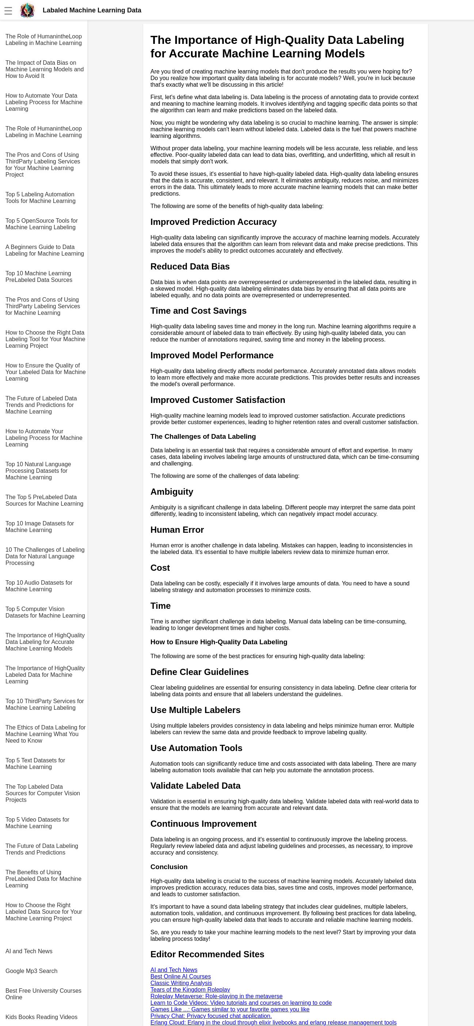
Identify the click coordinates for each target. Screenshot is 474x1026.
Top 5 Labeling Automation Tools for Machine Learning (40, 197)
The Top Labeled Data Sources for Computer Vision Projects (42, 793)
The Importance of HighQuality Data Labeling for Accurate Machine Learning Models (45, 642)
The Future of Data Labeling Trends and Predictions (41, 849)
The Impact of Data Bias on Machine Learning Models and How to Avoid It (44, 69)
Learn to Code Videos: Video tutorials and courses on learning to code (241, 1003)
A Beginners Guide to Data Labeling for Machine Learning (44, 250)
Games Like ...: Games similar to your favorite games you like (230, 1009)
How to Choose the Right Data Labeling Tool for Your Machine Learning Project (45, 339)
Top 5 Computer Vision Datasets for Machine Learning (45, 612)
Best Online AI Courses (180, 976)
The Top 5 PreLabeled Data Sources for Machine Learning (44, 500)
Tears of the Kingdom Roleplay (190, 990)
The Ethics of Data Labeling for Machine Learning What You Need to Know (45, 734)
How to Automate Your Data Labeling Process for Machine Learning (44, 102)
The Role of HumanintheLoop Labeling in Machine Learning (43, 39)
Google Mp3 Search (31, 971)
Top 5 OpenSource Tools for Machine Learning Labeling (41, 224)
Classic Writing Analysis (181, 983)
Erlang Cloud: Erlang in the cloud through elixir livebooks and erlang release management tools (273, 1022)
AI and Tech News (29, 951)
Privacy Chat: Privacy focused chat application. (211, 1016)
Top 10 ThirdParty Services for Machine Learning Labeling (44, 704)
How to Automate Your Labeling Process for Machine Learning (44, 438)
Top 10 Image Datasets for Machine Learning (39, 526)
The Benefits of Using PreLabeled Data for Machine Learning (43, 879)
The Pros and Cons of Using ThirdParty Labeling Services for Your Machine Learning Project (42, 165)
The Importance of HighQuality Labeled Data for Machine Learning (45, 674)
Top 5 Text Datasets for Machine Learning (35, 763)
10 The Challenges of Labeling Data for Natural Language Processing (45, 556)
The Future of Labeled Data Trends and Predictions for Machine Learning (41, 405)
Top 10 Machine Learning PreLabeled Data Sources (38, 276)
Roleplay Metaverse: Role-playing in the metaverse (216, 996)
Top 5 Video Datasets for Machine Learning (37, 822)
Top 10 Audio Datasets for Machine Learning (38, 586)
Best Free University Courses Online (43, 994)
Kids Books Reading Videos (41, 1017)
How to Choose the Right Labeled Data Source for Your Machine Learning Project (43, 911)
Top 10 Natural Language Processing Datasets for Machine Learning (38, 470)
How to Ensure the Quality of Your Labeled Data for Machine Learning (45, 372)
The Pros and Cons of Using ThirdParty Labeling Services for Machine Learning (42, 306)
